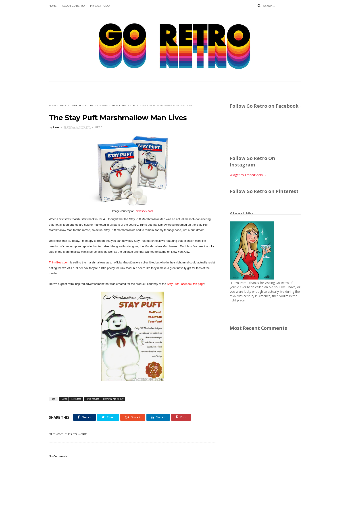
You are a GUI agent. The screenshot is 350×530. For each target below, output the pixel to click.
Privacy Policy (100, 5)
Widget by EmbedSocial (248, 175)
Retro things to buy (125, 105)
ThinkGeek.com (143, 211)
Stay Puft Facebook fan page (185, 284)
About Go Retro (73, 5)
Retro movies (99, 105)
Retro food (78, 105)
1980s (63, 105)
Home (52, 5)
